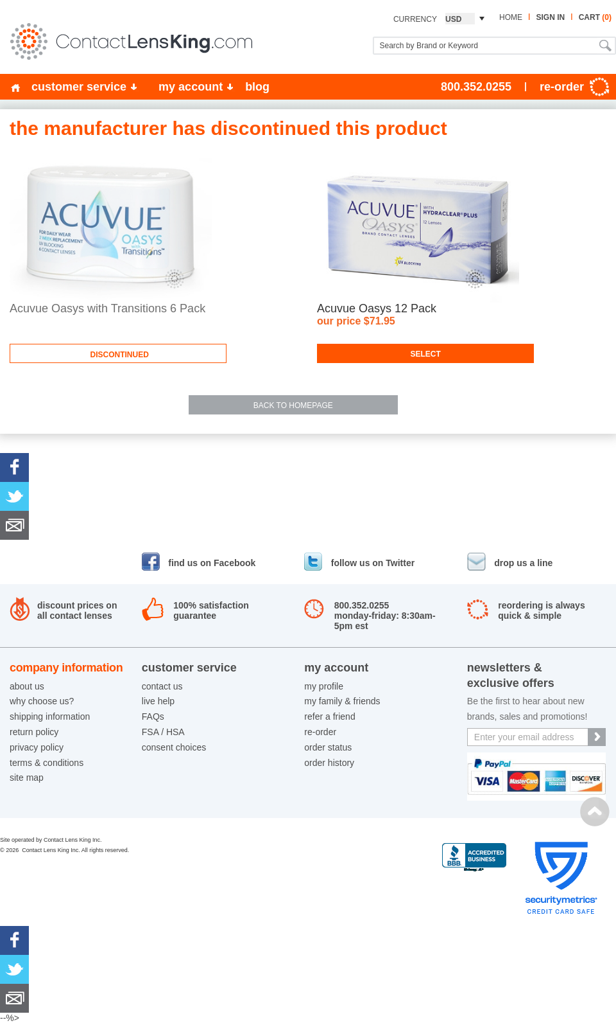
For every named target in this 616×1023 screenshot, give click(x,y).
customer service (78, 86)
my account (190, 86)
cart (595, 17)
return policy (34, 732)
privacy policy (37, 747)
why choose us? (42, 701)
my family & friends (342, 701)
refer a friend (329, 716)
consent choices (174, 747)
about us (27, 686)
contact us (162, 686)
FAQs (153, 716)
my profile (323, 686)
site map (27, 777)
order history (329, 763)
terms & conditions (46, 763)
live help (158, 701)
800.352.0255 (476, 86)
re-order (320, 732)
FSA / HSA (163, 732)
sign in (550, 17)
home (510, 17)
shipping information (50, 716)
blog (257, 86)
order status (328, 747)
